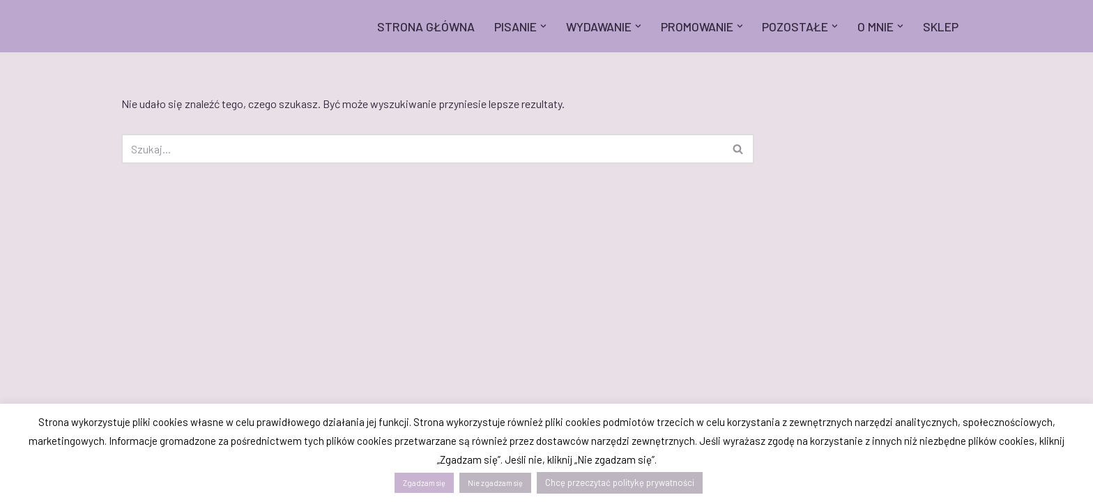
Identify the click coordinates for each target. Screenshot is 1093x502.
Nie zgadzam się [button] (495, 482)
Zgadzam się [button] (424, 482)
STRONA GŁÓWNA (426, 26)
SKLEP (940, 26)
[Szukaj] (422, 149)
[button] (543, 26)
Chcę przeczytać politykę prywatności (619, 482)
